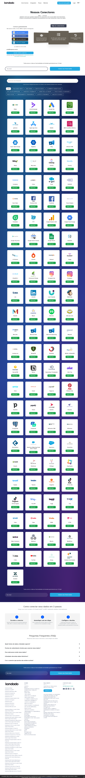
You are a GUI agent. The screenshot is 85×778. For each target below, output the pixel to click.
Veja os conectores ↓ (58, 26)
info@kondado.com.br (68, 686)
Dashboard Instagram (9, 699)
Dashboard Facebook (9, 694)
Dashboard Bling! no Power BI (11, 728)
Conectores (27, 692)
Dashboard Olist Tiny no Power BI (12, 715)
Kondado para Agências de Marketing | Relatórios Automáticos (50, 706)
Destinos (26, 714)
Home (39, 15)
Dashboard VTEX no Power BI (11, 723)
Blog (25, 730)
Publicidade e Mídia (18, 88)
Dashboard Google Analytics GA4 (12, 698)
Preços (26, 687)
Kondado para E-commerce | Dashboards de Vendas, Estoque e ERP (51, 710)
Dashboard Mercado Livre (10, 706)
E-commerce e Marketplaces (54, 88)
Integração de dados (29, 724)
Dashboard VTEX (8, 696)
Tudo (8, 88)
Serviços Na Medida (29, 727)
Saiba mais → (15, 112)
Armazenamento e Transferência (25, 94)
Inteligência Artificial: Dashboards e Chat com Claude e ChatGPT (32, 718)
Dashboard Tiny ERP (9, 689)
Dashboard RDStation (9, 703)
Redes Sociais (10, 94)
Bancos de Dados (39, 88)
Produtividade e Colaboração (62, 91)
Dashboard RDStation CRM (10, 691)
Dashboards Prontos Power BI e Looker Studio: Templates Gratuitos (31, 690)
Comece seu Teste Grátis (65, 68)
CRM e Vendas (29, 88)
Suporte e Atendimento (43, 94)
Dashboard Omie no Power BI (11, 753)
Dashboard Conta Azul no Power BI (12, 766)
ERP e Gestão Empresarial (13, 91)
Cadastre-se (48, 690)
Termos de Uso (27, 733)
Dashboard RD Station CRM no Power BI (13, 755)
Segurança (26, 728)
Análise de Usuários (57, 94)
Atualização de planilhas (30, 723)
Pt (79, 2)
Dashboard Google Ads (10, 693)
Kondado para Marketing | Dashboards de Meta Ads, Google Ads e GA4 (51, 698)
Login (74, 3)
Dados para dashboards (30, 721)
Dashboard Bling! (8, 688)
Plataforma (27, 715)
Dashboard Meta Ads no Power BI (12, 733)
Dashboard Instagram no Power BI (12, 745)
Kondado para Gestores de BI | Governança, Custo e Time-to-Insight (51, 702)
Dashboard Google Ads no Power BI (12, 734)
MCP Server (26, 720)
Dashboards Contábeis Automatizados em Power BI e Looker (51, 716)
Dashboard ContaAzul (9, 705)
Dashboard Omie (8, 701)
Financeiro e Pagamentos (29, 91)
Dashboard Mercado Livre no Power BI (13, 771)
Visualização (27, 712)
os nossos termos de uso (28, 55)
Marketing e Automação (45, 91)
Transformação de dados (30, 725)
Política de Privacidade (30, 734)
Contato (26, 686)
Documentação (27, 732)
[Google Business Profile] (74, 689)
